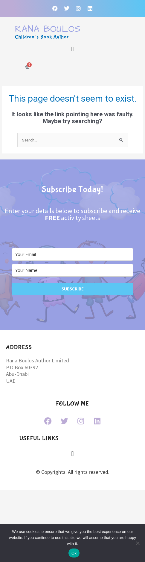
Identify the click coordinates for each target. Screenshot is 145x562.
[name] (72, 270)
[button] (72, 49)
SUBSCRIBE (73, 289)
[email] (72, 254)
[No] (138, 543)
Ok (74, 553)
